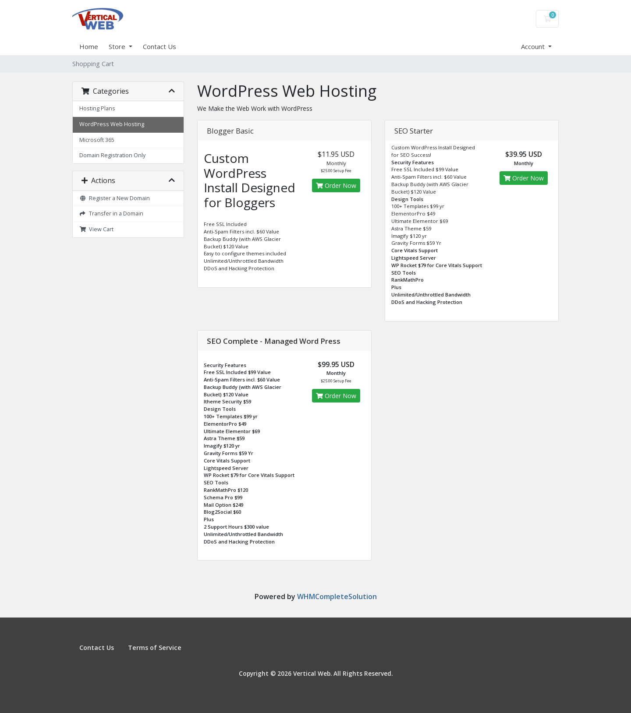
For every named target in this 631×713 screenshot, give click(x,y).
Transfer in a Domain (111, 213)
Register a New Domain (114, 198)
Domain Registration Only (112, 155)
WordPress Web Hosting (111, 124)
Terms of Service (154, 647)
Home (88, 46)
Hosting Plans (97, 108)
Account (533, 46)
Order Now (336, 185)
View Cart (96, 229)
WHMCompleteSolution (337, 596)
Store (118, 46)
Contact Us (159, 46)
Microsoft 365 (96, 140)
